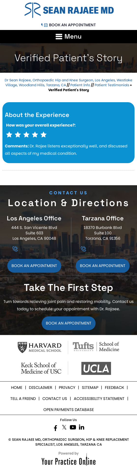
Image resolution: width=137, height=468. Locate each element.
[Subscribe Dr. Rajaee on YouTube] (73, 428)
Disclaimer (40, 387)
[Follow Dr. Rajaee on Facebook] (55, 428)
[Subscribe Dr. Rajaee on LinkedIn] (81, 428)
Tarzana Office (103, 218)
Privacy (67, 387)
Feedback (114, 387)
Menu (73, 36)
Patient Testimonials (112, 85)
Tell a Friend (23, 398)
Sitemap (90, 387)
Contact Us (54, 398)
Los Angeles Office (34, 218)
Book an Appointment (72, 25)
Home (16, 387)
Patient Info (80, 85)
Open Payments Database (68, 409)
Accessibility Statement (99, 398)
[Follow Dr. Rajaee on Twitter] (64, 428)
